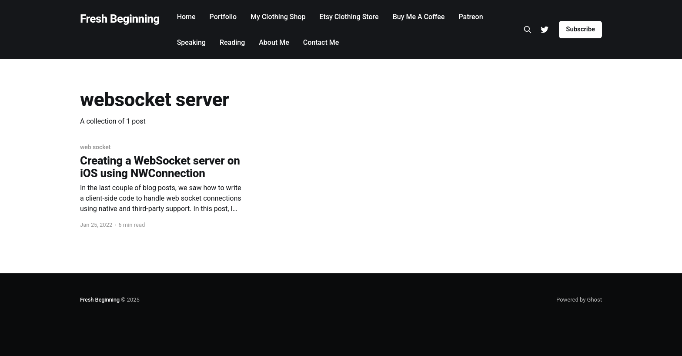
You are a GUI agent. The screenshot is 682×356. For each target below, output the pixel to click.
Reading (232, 42)
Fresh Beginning (120, 19)
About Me (274, 42)
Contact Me (321, 42)
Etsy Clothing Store (348, 17)
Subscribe (580, 29)
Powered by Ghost (579, 299)
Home (186, 17)
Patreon (470, 17)
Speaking (191, 42)
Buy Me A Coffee (419, 17)
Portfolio (223, 17)
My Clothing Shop (278, 17)
